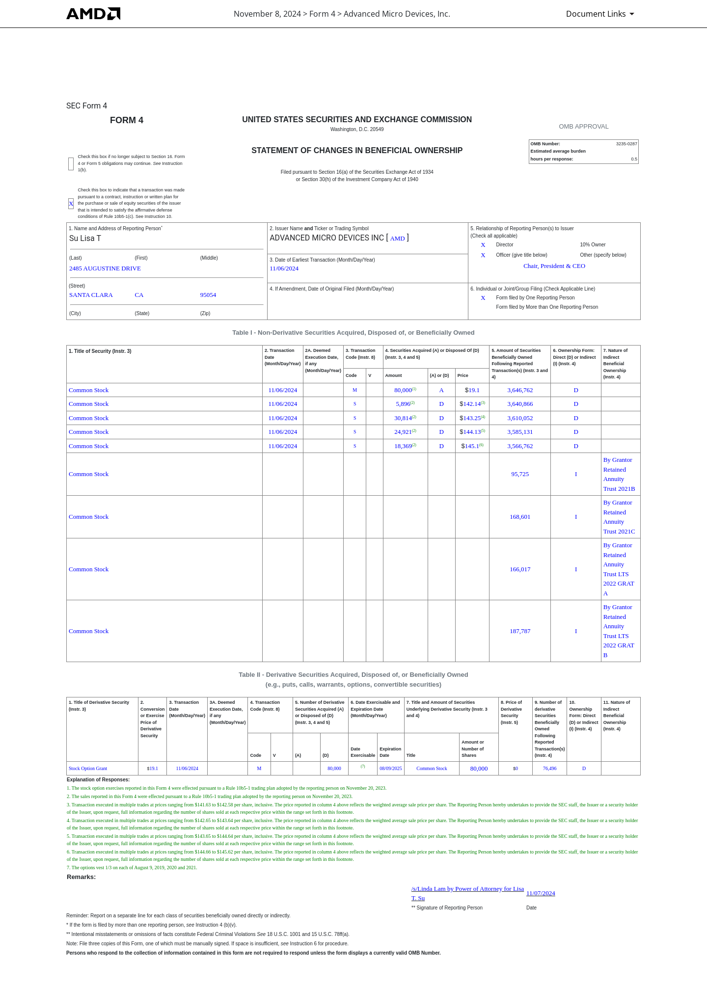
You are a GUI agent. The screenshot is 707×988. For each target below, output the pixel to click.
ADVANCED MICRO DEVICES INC (327, 237)
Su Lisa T (85, 238)
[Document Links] (602, 13)
